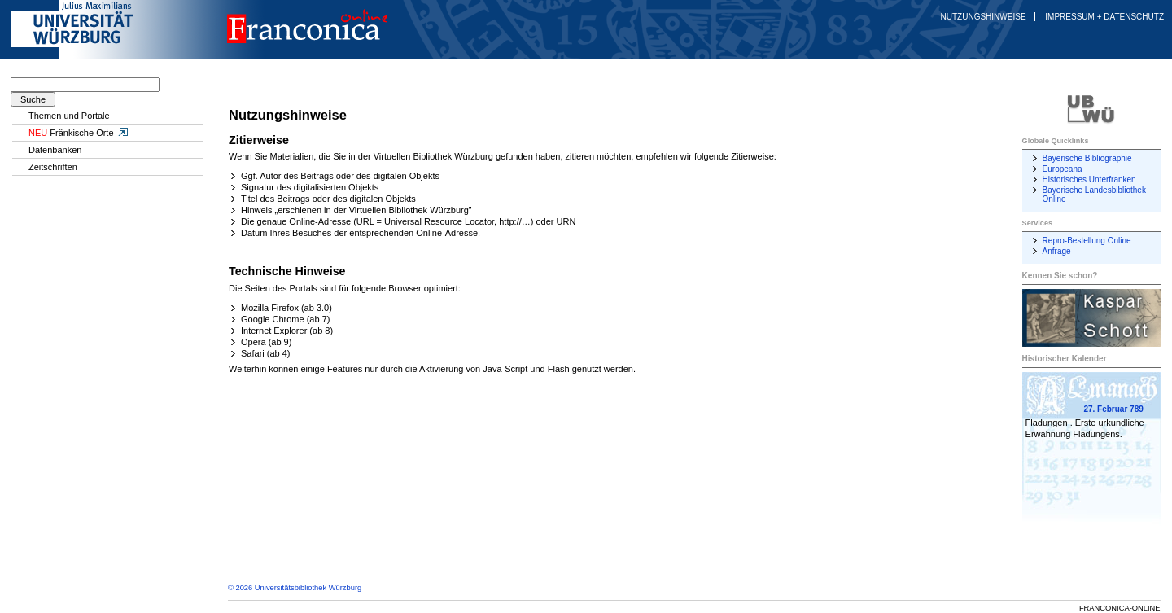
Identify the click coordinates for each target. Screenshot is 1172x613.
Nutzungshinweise (983, 16)
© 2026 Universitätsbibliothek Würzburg (294, 588)
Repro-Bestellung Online (1087, 240)
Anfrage (1057, 251)
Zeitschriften (52, 167)
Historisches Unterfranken (1089, 179)
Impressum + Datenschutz (1104, 16)
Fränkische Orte (78, 133)
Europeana (1062, 168)
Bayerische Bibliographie (1087, 158)
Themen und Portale (69, 115)
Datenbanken (54, 150)
